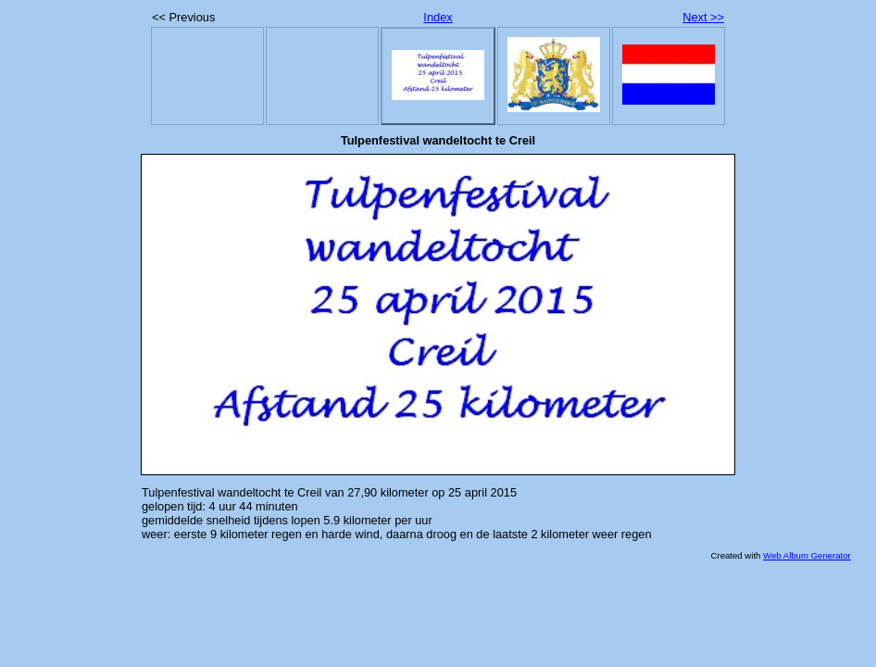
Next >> (703, 17)
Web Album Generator (807, 555)
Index (437, 17)
